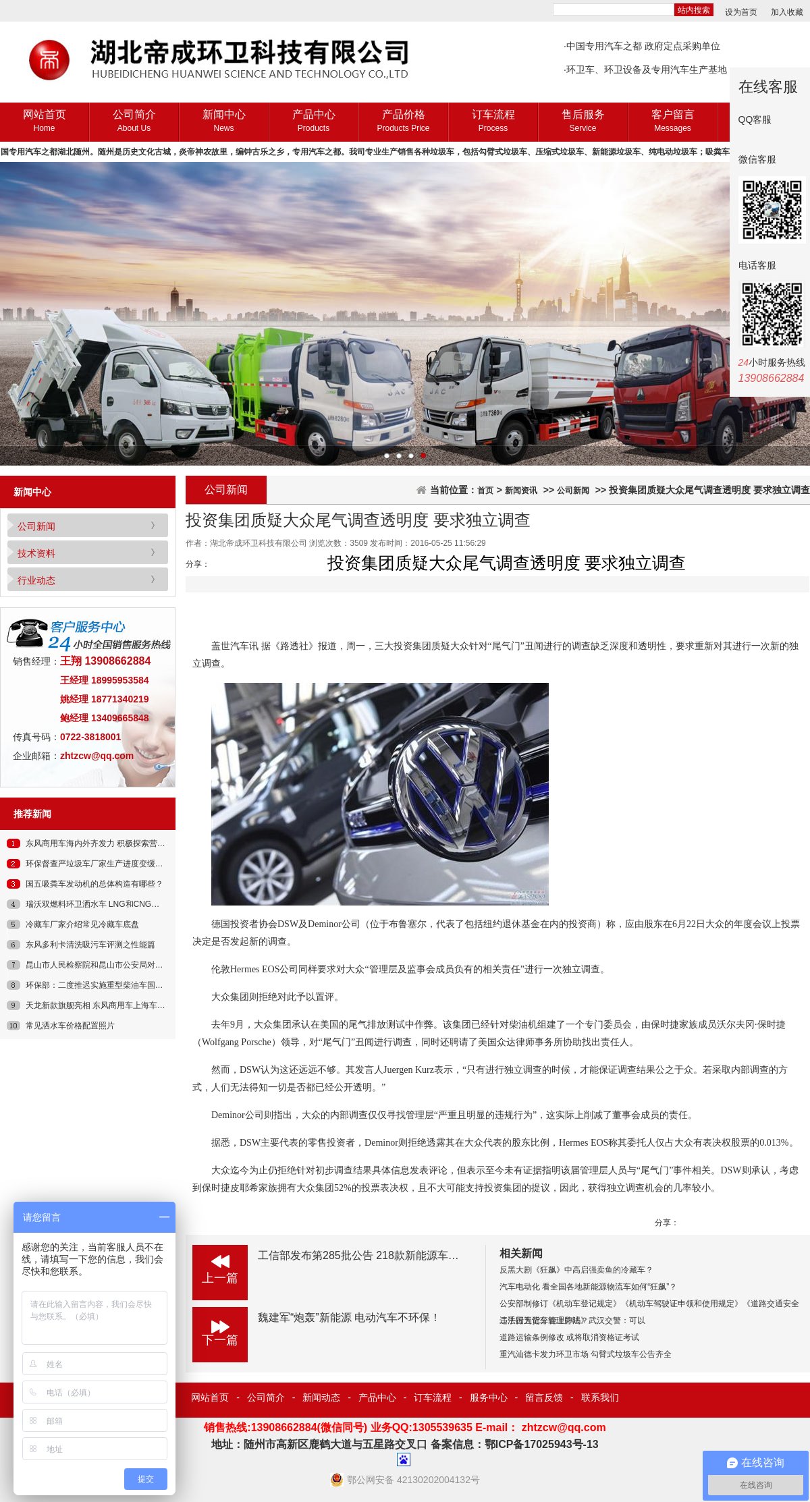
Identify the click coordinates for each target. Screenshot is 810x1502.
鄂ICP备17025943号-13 (542, 1444)
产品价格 (403, 122)
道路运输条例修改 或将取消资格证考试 (569, 1337)
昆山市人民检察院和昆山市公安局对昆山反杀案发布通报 (127, 965)
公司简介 (134, 122)
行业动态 (36, 580)
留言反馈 (544, 1397)
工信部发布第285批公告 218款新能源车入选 (364, 1255)
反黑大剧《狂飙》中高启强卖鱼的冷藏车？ (576, 1270)
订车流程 (493, 122)
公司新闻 (36, 526)
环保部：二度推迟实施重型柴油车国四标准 (103, 985)
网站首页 (44, 122)
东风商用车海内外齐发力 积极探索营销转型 (104, 843)
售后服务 (583, 122)
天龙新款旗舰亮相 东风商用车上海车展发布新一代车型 (124, 1005)
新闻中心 (224, 122)
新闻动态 (321, 1397)
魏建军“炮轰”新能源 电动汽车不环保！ (349, 1317)
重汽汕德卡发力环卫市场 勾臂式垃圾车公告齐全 (586, 1354)
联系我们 (600, 1397)
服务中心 (489, 1397)
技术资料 (36, 553)
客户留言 (672, 122)
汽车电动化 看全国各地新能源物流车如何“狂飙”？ (588, 1286)
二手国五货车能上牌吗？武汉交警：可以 (572, 1320)
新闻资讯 (521, 490)
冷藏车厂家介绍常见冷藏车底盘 (82, 924)
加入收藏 (787, 12)
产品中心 (313, 122)
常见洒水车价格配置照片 (70, 1025)
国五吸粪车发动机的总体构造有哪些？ (94, 884)
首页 (485, 490)
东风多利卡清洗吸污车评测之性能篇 (90, 944)
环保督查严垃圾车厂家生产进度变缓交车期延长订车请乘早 (131, 863)
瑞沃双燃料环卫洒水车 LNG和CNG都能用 (101, 904)
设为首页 (741, 12)
